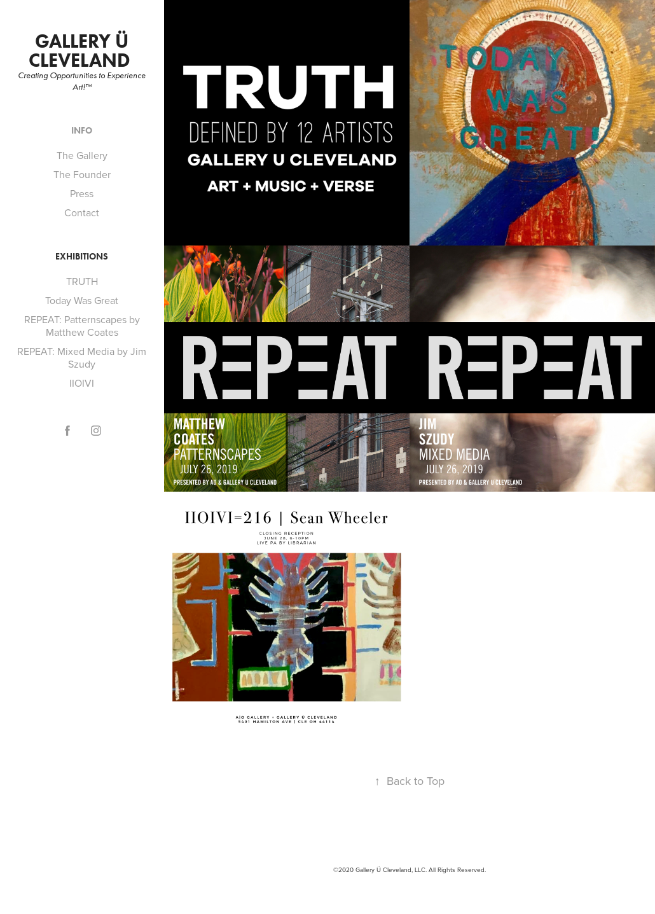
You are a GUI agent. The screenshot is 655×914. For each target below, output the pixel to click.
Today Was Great (81, 300)
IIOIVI (81, 383)
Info (81, 130)
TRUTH (82, 281)
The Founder (82, 174)
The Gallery (82, 155)
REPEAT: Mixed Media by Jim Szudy (81, 357)
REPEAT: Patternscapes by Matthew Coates (82, 325)
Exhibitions (81, 256)
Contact (81, 212)
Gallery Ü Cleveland (82, 50)
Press (81, 193)
